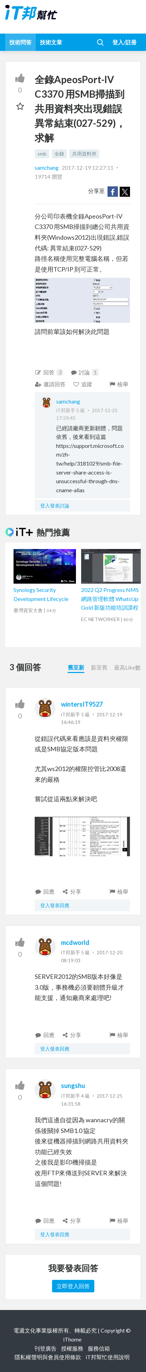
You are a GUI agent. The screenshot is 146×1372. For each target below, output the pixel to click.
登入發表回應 (54, 905)
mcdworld (75, 942)
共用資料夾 (84, 154)
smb (41, 154)
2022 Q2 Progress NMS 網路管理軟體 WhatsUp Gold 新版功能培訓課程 (110, 598)
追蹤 (83, 384)
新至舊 (99, 667)
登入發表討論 (54, 505)
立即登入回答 (73, 1286)
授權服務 (72, 1348)
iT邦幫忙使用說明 (108, 1357)
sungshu (73, 1085)
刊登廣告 (45, 1348)
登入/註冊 (124, 42)
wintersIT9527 (82, 704)
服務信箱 (99, 1348)
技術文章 (51, 42)
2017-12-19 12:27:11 (87, 167)
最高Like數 (127, 667)
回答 (49, 372)
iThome (72, 1339)
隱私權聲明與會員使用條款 (48, 1357)
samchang (47, 167)
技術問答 (20, 42)
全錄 (59, 154)
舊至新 (76, 667)
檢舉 (118, 384)
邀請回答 (50, 384)
